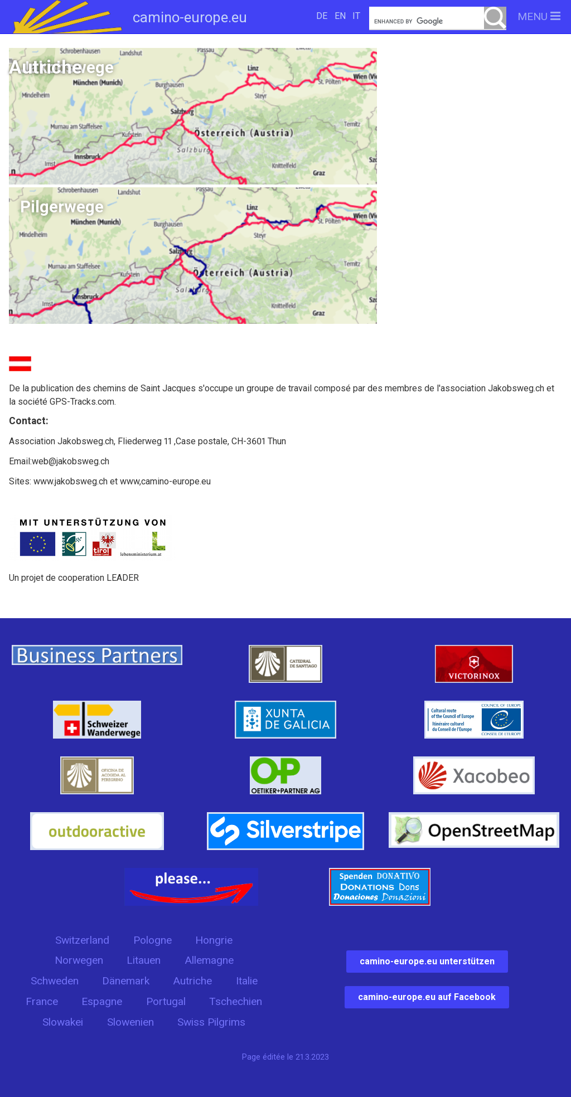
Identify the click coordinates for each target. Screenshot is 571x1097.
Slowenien (130, 1022)
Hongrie (214, 940)
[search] (437, 21)
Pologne (152, 940)
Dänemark (125, 980)
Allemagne (209, 960)
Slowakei (62, 1022)
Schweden (55, 980)
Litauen (144, 960)
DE (321, 16)
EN (340, 16)
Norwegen (79, 960)
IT (356, 16)
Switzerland (82, 940)
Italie (247, 980)
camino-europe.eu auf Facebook (427, 997)
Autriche (192, 980)
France (42, 1001)
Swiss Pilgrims (211, 1022)
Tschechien (235, 1001)
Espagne (101, 1001)
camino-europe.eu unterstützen (427, 961)
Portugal (166, 1001)
